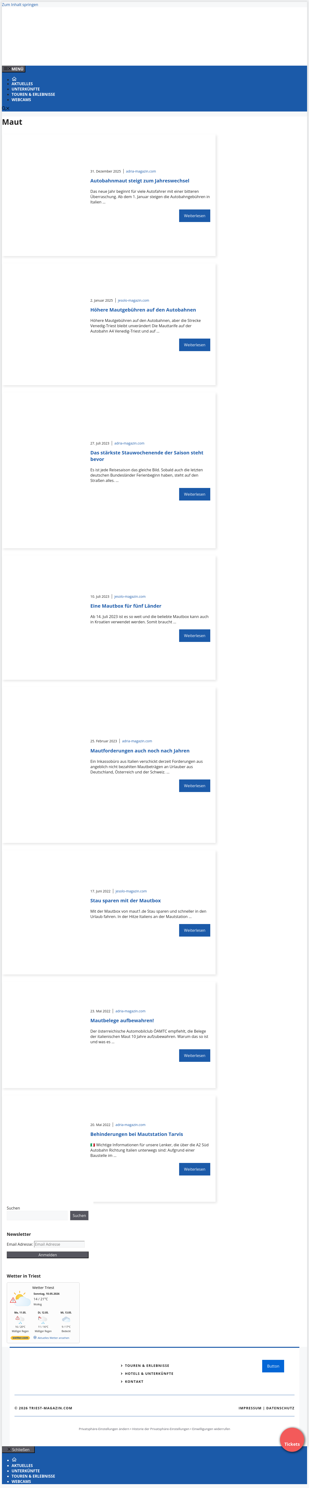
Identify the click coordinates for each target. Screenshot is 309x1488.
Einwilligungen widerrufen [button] (211, 1429)
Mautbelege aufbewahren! (122, 1020)
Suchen (13, 1208)
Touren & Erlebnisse (33, 94)
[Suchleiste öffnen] (6, 108)
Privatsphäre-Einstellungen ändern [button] (104, 1429)
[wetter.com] (20, 1339)
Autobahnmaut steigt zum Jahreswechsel (139, 180)
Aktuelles (22, 83)
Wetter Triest (43, 1287)
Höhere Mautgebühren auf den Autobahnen (143, 309)
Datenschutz (280, 1408)
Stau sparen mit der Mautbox (125, 900)
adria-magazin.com (141, 171)
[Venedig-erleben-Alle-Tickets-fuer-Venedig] (99, 56)
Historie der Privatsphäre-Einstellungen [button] (161, 1429)
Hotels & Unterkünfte (149, 1373)
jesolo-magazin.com (133, 300)
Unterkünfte (26, 89)
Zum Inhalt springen (20, 4)
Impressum (250, 1408)
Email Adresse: (20, 1244)
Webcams (21, 99)
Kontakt (134, 1381)
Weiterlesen (194, 215)
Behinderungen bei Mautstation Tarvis (136, 1134)
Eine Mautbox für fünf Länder (125, 606)
